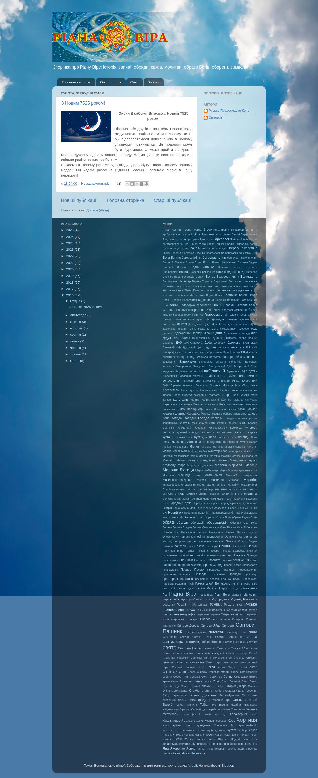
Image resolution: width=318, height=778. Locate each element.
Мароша (251, 465)
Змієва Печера (240, 380)
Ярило (190, 748)
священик (187, 653)
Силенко (239, 657)
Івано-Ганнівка (209, 390)
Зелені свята (215, 376)
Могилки (191, 493)
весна (253, 281)
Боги (166, 257)
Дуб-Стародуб (193, 342)
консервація (249, 418)
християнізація (248, 725)
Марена (221, 465)
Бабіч (253, 239)
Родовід (236, 599)
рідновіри (169, 599)
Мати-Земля (213, 475)
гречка (167, 319)
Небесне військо (238, 507)
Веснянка (168, 286)
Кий (229, 404)
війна (179, 290)
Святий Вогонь (225, 636)
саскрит (194, 619)
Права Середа (213, 565)
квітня (75, 361)
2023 (70, 249)
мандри (193, 460)
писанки (252, 550)
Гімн (195, 314)
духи (254, 342)
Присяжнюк (218, 574)
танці (241, 690)
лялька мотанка (212, 446)
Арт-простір (207, 239)
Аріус (187, 239)
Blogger (227, 765)
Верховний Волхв (225, 281)
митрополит (219, 484)
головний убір (248, 314)
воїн (165, 305)
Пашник (225, 546)
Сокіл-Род (216, 676)
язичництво (199, 744)
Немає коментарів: (96, 183)
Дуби (208, 342)
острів (243, 536)
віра (232, 290)
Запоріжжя (187, 361)
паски (191, 546)
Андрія (167, 239)
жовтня (76, 322)
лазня (221, 437)
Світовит (215, 117)
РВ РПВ (237, 583)
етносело (191, 352)
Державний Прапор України (194, 333)
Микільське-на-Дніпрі (177, 480)
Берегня (176, 252)
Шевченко (180, 739)
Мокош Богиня (219, 493)
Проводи (235, 574)
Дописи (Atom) (97, 210)
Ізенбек (225, 390)
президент (229, 569)
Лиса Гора (179, 442)
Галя (208, 309)
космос (203, 422)
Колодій (176, 418)
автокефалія (185, 234)
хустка (231, 730)
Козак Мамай (247, 409)
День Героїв (219, 324)
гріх (207, 319)
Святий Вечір (202, 636)
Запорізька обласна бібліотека (220, 361)
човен (209, 734)
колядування (232, 418)
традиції (204, 700)
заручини (168, 371)
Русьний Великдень (213, 609)
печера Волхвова (233, 550)
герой (187, 314)
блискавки (245, 252)
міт (217, 489)
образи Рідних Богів (244, 517)
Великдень (248, 276)
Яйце (211, 744)
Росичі (181, 604)
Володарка (187, 305)
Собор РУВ (180, 676)
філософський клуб (197, 714)
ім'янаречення (248, 390)
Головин (234, 314)
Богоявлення (249, 257)
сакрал (253, 609)
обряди (182, 522)
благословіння (215, 252)
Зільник (225, 380)
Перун (252, 546)
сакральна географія (179, 614)
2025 (70, 237)
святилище (173, 641)
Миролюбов (170, 484)
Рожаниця (250, 599)
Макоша (215, 455)
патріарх (212, 546)
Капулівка (251, 399)
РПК (192, 604)
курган (252, 432)
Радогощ (168, 583)
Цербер (242, 730)
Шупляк (223, 739)
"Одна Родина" (193, 229)
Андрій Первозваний (244, 234)
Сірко (166, 667)
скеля (221, 667)
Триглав (251, 700)
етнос (180, 352)
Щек (254, 739)
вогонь (243, 295)
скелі (212, 667)
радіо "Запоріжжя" (245, 578)
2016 (70, 295)
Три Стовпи (234, 700)
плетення (210, 555)
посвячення (241, 560)
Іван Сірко (242, 385)
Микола (201, 479)
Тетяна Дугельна (203, 695)
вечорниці (183, 286)
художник (221, 730)
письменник (170, 555)
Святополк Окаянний (230, 648)
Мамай (181, 460)
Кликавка (251, 404)
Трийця (179, 704)
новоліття (204, 512)
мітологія (235, 489)
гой (226, 314)
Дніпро (217, 338)
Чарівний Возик (173, 734)
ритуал (236, 588)
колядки (217, 418)
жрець (181, 357)
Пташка (226, 578)
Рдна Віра (250, 583)
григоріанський (184, 319)
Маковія (204, 455)
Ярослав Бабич (235, 748)
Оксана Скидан (182, 527)
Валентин (224, 267)
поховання (170, 565)
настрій (167, 507)
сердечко (183, 657)
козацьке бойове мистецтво (228, 413)
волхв (218, 304)
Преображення (247, 569)
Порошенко (201, 560)
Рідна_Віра (205, 594)
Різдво (182, 599)
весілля (242, 281)
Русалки (229, 604)
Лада (212, 437)
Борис (198, 262)
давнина (232, 319)
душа (226, 347)
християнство (171, 730)
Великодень (170, 281)
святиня (252, 641)
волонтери (204, 305)
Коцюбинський (237, 422)
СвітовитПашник (195, 632)
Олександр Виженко (194, 532)
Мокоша (236, 494)
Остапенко (231, 536)
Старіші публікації (173, 200)
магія (176, 451)
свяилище (232, 632)
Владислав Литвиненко (189, 295)
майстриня (235, 451)
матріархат (250, 475)
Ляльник (252, 446)
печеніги (203, 550)
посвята (214, 560)
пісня (190, 555)
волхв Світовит (236, 305)
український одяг (196, 709)
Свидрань (238, 619)
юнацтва (184, 743)
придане (185, 574)
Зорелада (202, 385)
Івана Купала (189, 390)
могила (168, 494)
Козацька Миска (198, 413)
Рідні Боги (222, 594)
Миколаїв (217, 480)
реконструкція (186, 588)
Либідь (167, 441)
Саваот (242, 609)
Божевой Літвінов (174, 262)
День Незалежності (224, 328)
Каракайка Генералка (192, 404)
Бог (254, 253)
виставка (214, 286)
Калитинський (210, 399)
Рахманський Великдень (212, 583)
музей (220, 498)
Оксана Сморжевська (206, 527)
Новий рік (175, 512)
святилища (248, 637)
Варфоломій (170, 271)
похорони (196, 564)
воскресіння (196, 310)
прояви (214, 578)
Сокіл (204, 676)
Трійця (204, 704)
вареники (251, 267)
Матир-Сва (232, 475)
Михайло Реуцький (239, 484)
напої (229, 498)
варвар (238, 267)
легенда (232, 437)
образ (200, 517)
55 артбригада (240, 229)
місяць (208, 489)
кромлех (236, 427)
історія (226, 395)
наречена (239, 498)
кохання (222, 422)
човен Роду (222, 734)
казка (253, 394)
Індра (177, 394)
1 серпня (210, 229)
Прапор (186, 569)
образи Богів (223, 517)
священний (203, 653)
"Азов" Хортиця (172, 229)
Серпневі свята (201, 657)
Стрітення (208, 690)
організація (188, 536)
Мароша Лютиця (178, 470)
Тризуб (167, 704)
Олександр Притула (222, 532)
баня (194, 248)
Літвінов (192, 442)
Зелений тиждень (191, 375)
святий (184, 636)
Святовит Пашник (190, 648)
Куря (197, 437)
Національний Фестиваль (211, 507)
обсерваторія (217, 522)
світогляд (215, 632)
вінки (210, 290)
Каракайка (170, 404)
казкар (167, 399)
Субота (219, 690)
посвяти (227, 560)
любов (253, 441)
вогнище (232, 295)
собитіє (167, 676)
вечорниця (198, 286)
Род (215, 599)
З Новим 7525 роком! (83, 103)
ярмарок (219, 748)
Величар (185, 281)
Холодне (189, 720)
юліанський (170, 744)
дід (248, 333)
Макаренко (250, 451)
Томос (192, 699)
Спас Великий (231, 681)
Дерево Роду (248, 328)
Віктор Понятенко (195, 290)
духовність (213, 347)
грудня (75, 301)
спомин (207, 686)
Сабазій (232, 609)
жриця (191, 357)
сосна (207, 681)
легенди (243, 437)
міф (245, 489)
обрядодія (198, 522)
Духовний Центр (193, 347)
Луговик (243, 441)
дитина (220, 333)
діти (175, 337)
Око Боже (250, 522)
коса (194, 422)
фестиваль (170, 714)
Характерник (239, 714)
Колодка (190, 418)
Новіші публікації (79, 200)
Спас (216, 681)
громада (218, 319)
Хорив (200, 720)
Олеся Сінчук (171, 536)
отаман (191, 541)
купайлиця (224, 432)
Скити (243, 667)
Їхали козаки (241, 394)
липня (75, 341)
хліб (254, 714)
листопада (78, 315)
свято (169, 647)
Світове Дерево (188, 625)
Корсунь (184, 422)
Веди (177, 276)
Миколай (233, 479)
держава (168, 333)
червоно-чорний (194, 734)
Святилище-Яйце (234, 641)
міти (224, 489)
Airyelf (192, 765)
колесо (252, 413)
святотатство (171, 653)
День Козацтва (199, 328)
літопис (233, 442)
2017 (70, 289)
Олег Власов (228, 527)
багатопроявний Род (175, 243)
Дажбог (182, 324)
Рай (191, 583)
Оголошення (110, 82)
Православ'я (249, 564)
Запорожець (183, 366)
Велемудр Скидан (193, 276)
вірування (242, 290)
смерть (225, 671)
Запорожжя (200, 366)
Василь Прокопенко (202, 271)
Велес (210, 276)
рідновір (237, 594)
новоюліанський (173, 517)
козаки (167, 413)
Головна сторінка (76, 82)
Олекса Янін (171, 532)
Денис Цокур (203, 324)
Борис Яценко (212, 262)
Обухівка (235, 522)
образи (209, 517)
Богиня (176, 257)
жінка (244, 352)
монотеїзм (209, 498)
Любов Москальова (175, 446)
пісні (182, 555)
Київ (222, 404)
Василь (184, 272)
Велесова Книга (228, 276)
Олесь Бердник (247, 532)
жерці (210, 352)
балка (202, 243)
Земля (232, 375)
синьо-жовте (230, 662)
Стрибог (194, 690)
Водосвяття (189, 299)
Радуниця (181, 583)
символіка (197, 662)
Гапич (216, 309)
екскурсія (237, 347)
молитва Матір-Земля (176, 498)
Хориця (209, 720)
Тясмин (223, 704)
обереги (189, 517)
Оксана (167, 527)
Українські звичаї (219, 709)
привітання (169, 574)
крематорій (184, 427)
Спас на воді (171, 686)
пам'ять (218, 541)
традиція (217, 699)
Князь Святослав (216, 409)
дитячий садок (236, 333)
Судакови (231, 690)
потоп (253, 560)
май (184, 451)
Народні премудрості (206, 503)
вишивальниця (231, 286)
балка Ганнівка (216, 243)
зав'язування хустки (209, 356)
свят (243, 632)
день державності (239, 324)
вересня (77, 328)
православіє (170, 569)
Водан (166, 299)
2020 (70, 269)
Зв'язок (154, 82)
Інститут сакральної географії (201, 394)
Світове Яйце (210, 625)
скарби (202, 667)
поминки (187, 560)
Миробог (250, 480)
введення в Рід (234, 272)
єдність (201, 352)
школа (212, 739)
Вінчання (221, 290)
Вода (253, 295)
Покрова (238, 555)
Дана (191, 324)
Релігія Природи (218, 588)
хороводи (221, 720)
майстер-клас (217, 451)
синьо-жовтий (248, 662)
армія (195, 239)
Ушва (242, 709)
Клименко (169, 409)
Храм (166, 725)
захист (194, 371)
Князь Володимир (190, 409)
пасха (201, 546)
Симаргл (251, 657)
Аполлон (177, 239)
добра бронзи (248, 337)
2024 (70, 243)
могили (180, 494)
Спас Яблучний (190, 686)
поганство (224, 555)
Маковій (168, 455)
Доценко (168, 342)
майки (203, 451)
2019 (70, 276)
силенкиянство (222, 657)
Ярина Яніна (205, 748)
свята (252, 632)
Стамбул (219, 686)
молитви (196, 498)
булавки (243, 262)
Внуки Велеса (215, 295)
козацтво (179, 413)
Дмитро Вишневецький (196, 337)
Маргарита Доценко (200, 465)
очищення (205, 541)
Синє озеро (213, 662)
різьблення (196, 599)
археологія (223, 239)
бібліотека (188, 252)
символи (181, 662)
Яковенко (222, 744)
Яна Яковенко (174, 748)
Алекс (227, 234)
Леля (254, 437)
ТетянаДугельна (230, 695)
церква (252, 730)
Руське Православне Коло (229, 110)
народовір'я (228, 503)
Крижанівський (218, 427)
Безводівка (221, 248)
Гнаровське (213, 314)
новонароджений (223, 512)
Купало (239, 432)
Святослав (250, 648)
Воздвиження (248, 299)
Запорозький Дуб (220, 366)
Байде (193, 243)
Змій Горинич (172, 385)
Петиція (190, 550)
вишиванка (250, 286)
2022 (70, 256)
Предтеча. (213, 569)
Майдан (193, 451)
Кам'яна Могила (232, 399)
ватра (219, 271)
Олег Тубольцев (247, 527)
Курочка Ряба (184, 437)
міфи (253, 489)
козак (232, 409)
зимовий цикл (192, 380)
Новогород (190, 512)
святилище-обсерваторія (203, 642)
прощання (201, 578)
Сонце (228, 676)
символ (168, 662)
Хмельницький (173, 720)
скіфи (253, 667)
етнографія (170, 352)
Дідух (167, 338)
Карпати (213, 404)
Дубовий (219, 342)
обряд (168, 522)
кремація (200, 427)
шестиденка (197, 739)
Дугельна (234, 342)
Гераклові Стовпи (232, 309)
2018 (70, 282)
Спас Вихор (249, 681)
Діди (254, 333)
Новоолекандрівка (245, 512)
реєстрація (169, 588)
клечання (238, 404)
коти (212, 422)
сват (214, 619)
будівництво (229, 262)
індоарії (167, 394)
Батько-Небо (206, 248)
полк (165, 560)
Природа (201, 574)
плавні (199, 555)
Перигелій (239, 546)
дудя (246, 342)
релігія (200, 588)
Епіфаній (251, 347)
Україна (235, 704)
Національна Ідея (184, 507)
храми (177, 725)
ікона (234, 390)
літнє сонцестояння (213, 442)
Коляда (203, 418)
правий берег (232, 564)
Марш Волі (226, 470)
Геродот (178, 314)
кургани (168, 437)
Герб (247, 310)
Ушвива (251, 709)
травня (76, 354)
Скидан (232, 667)
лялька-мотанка (235, 446)
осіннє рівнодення (210, 536)
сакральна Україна (208, 614)
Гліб (201, 314)
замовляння (248, 357)
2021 (70, 263)
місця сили (195, 489)
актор (219, 234)
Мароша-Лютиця (206, 470)
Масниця (184, 475)
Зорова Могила (221, 385)
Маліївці (168, 460)
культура (208, 432)
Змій (254, 380)
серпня (76, 334)
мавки (167, 451)
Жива (218, 352)
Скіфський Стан (174, 672)
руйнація (203, 604)
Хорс (231, 720)
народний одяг (180, 503)
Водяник (220, 299)
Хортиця (246, 720)
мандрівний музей (213, 460)
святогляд (210, 648)
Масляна (168, 475)
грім (199, 319)
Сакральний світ (232, 614)
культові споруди (188, 432)
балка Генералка (238, 243)
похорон (184, 565)
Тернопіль (179, 695)
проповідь (251, 574)
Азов (197, 234)
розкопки (169, 604)
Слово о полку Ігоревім (203, 671)
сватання (224, 619)
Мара (181, 465)
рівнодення (249, 588)
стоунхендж (181, 690)
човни (234, 734)
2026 (70, 230)
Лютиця (195, 446)
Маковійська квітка (186, 455)
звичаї (204, 371)
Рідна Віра (182, 594)
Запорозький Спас (245, 366)
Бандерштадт (181, 248)
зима (241, 376)
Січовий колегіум (183, 667)
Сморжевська (248, 671)
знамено (188, 385)
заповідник (169, 361)
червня (76, 348)
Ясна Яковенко (193, 753)
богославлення (214, 257)
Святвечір (170, 637)
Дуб (179, 342)
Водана (176, 299)
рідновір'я (250, 594)
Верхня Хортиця (202, 281)
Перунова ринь (173, 550)
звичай (218, 371)
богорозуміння (191, 257)
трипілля (192, 704)
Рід (165, 594)
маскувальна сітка (245, 470)
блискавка (231, 252)
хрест (189, 725)
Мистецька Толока (189, 484)
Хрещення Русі (224, 725)
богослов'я (233, 257)
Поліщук (252, 555)
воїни (173, 305)
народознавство (247, 503)
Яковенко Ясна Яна (243, 744)
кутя (204, 437)
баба (246, 239)
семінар (241, 653)
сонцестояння (192, 681)
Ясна (176, 753)
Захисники (181, 371)
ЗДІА (244, 371)
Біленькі (201, 252)
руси (240, 604)
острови (180, 541)
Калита (195, 399)
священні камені (223, 653)
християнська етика (192, 730)
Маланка (251, 455)
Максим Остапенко (233, 455)
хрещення (203, 725)
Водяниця (233, 299)
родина (224, 599)
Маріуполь (236, 465)
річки (207, 599)
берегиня (236, 248)
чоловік (244, 734)
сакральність (179, 619)
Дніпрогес (230, 337)
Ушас (234, 709)
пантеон (180, 546)
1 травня (224, 229)
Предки (199, 569)
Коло (166, 418)
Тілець (182, 699)
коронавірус (170, 422)
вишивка (169, 290)
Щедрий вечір (239, 739)
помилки (174, 560)
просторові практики (178, 579)
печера (214, 550)
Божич (190, 262)
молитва (250, 494)
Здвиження (233, 371)
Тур (214, 704)
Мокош (203, 494)
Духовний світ (172, 347)
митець (206, 484)
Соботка (195, 676)
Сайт (134, 82)
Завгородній (230, 357)
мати (197, 475)
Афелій (237, 239)
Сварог (205, 619)
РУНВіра (216, 604)
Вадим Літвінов (203, 267)
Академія (208, 234)
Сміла (234, 671)
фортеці (220, 714)
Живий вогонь (231, 352)
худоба (210, 730)
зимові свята (211, 380)
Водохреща (206, 300)
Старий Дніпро (236, 686)
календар (180, 399)
